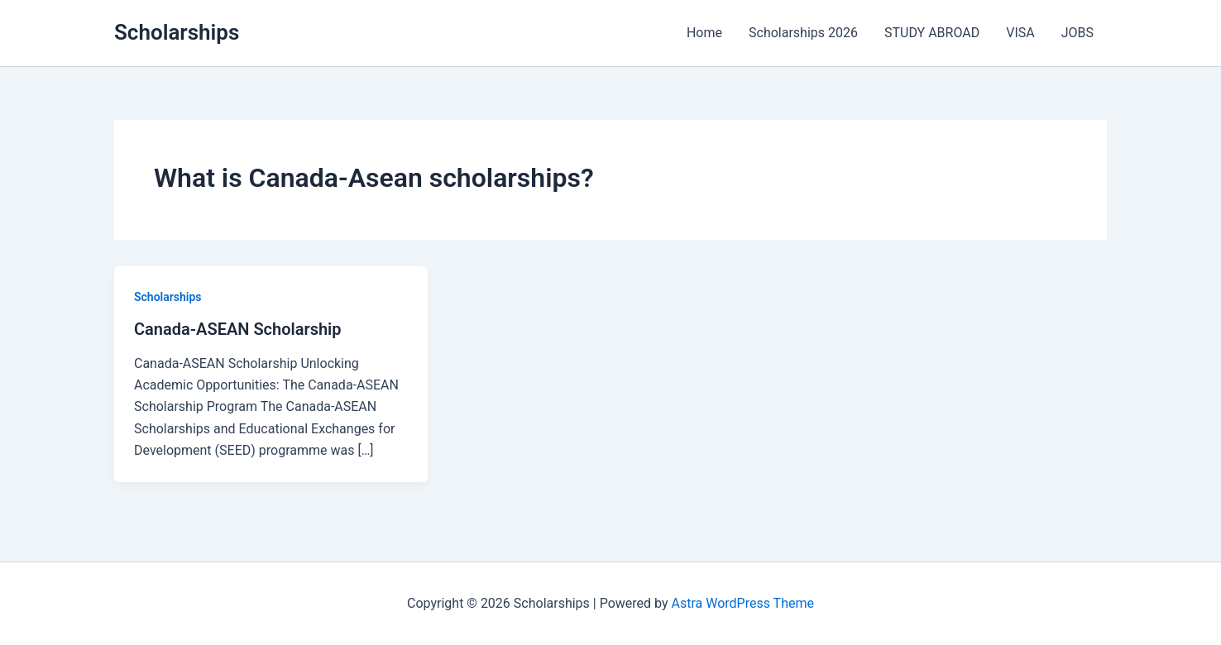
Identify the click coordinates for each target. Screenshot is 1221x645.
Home (704, 33)
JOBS (1077, 33)
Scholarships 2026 (803, 33)
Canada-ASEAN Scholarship (238, 329)
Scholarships (176, 32)
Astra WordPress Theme (743, 603)
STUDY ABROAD (931, 33)
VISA (1020, 33)
